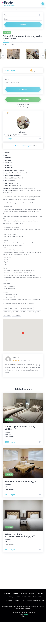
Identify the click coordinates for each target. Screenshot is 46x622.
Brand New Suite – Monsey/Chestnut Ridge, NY (20, 535)
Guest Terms (26, 597)
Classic (15, 311)
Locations (6, 593)
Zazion (25, 615)
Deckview (31, 311)
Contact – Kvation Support (35, 600)
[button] (23, 333)
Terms (18, 597)
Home (4, 10)
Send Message (23, 99)
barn (5, 308)
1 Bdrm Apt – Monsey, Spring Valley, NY (20, 427)
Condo (23, 311)
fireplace (7, 315)
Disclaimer (8, 600)
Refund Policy (19, 600)
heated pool (16, 315)
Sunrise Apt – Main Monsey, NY (21, 481)
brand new (7, 311)
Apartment (7, 32)
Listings (8, 10)
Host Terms (37, 597)
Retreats (15, 593)
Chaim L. (13, 10)
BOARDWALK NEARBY (27, 308)
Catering (32, 593)
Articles (40, 593)
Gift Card (24, 593)
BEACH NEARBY (14, 308)
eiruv (38, 311)
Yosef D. (16, 358)
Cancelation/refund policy (23, 146)
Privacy (10, 597)
